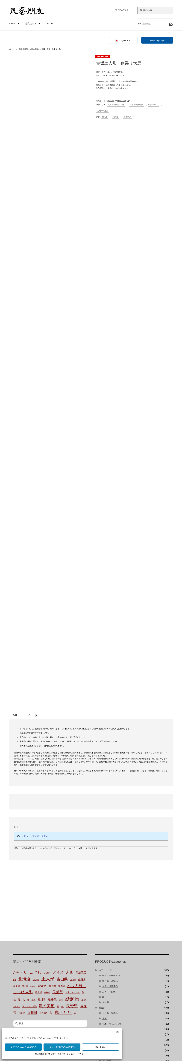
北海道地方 (107, 841)
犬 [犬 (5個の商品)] (24, 785)
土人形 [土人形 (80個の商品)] (48, 764)
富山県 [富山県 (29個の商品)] (62, 765)
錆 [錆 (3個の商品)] (62, 792)
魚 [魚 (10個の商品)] (51, 798)
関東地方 (106, 852)
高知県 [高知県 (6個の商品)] (43, 798)
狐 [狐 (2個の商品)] (28, 786)
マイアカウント (122, 10)
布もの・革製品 (110, 767)
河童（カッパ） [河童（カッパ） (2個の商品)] (72, 778)
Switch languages (157, 40)
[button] (117, 1032)
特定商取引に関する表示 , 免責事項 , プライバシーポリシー (60, 1054)
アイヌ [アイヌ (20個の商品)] (58, 758)
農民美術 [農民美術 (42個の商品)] (47, 791)
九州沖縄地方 (34, 49)
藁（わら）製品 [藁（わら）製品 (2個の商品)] (29, 792)
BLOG (50, 23)
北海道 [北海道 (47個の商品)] (24, 765)
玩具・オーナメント (116, 105)
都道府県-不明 (109, 836)
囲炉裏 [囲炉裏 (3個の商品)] (35, 765)
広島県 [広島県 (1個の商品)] (32, 772)
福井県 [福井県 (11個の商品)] (52, 785)
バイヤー (103, 889)
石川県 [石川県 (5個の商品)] (41, 785)
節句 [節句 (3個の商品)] (61, 785)
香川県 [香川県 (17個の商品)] (32, 798)
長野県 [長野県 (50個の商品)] (72, 791)
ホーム (14, 49)
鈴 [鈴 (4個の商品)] (58, 792)
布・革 (105, 820)
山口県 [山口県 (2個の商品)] (73, 766)
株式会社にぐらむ (110, 997)
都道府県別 (23, 49)
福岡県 (115, 117)
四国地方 (106, 873)
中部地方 (106, 857)
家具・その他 (108, 777)
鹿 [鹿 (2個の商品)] (75, 799)
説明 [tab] (15, 501)
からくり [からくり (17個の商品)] (20, 758)
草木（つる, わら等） (112, 809)
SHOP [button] (14, 23)
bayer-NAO (153, 105)
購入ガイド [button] (33, 23)
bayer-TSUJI (108, 900)
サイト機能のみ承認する (62, 1047)
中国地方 (106, 868)
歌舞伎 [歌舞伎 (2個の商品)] (47, 778)
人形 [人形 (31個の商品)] (69, 758)
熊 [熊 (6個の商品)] (19, 785)
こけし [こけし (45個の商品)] (35, 758)
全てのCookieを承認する (23, 1047)
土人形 (105, 117)
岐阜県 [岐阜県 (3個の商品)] (16, 772)
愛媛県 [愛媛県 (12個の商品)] (42, 772)
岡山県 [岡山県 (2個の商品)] (25, 772)
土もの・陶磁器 (136, 105)
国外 (101, 884)
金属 (104, 825)
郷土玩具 (127, 117)
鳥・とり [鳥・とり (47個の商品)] (63, 798)
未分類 (105, 788)
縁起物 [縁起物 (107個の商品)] (72, 784)
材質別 (102, 793)
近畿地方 (106, 863)
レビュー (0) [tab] (31, 501)
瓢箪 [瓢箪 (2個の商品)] (34, 786)
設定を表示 (100, 1047)
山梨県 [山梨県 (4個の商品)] (81, 765)
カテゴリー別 (105, 756)
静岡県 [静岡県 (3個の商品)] (22, 798)
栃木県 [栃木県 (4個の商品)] (38, 778)
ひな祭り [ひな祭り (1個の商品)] (47, 759)
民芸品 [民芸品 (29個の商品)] (57, 778)
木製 (104, 804)
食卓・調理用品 (110, 772)
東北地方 (106, 847)
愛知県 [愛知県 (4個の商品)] (52, 772)
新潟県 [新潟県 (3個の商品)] (61, 772)
